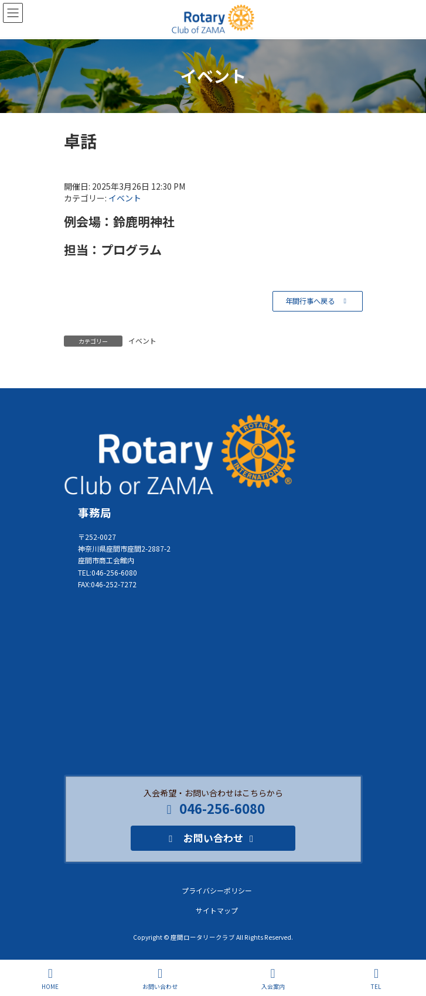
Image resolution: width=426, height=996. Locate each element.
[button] (317, 301)
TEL (376, 978)
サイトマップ (217, 910)
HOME (50, 978)
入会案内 (273, 978)
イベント (124, 198)
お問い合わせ (160, 978)
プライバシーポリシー (217, 890)
